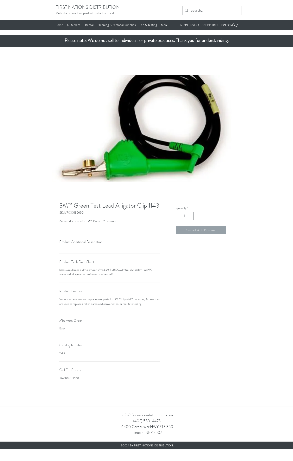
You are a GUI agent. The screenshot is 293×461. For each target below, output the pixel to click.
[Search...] (212, 10)
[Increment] (190, 216)
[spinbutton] (185, 216)
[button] (235, 25)
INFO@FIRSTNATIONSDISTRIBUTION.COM (206, 25)
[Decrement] (179, 216)
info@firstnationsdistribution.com (147, 415)
